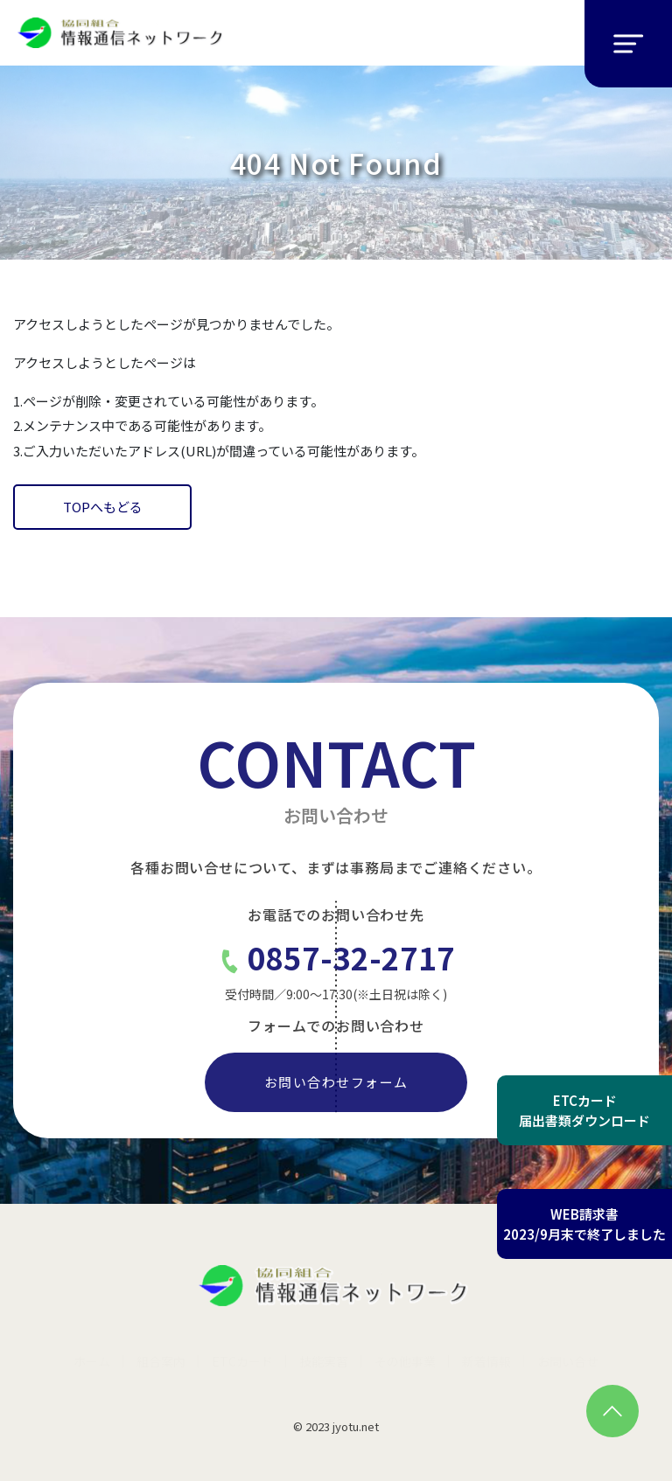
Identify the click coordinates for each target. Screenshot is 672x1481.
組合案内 (161, 1361)
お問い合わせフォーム (336, 1082)
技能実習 (323, 1361)
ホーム (92, 1361)
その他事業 (405, 1361)
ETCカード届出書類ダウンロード (584, 1110)
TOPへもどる (103, 506)
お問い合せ (567, 1361)
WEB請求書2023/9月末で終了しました (584, 1224)
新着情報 (486, 1361)
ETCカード (242, 1361)
